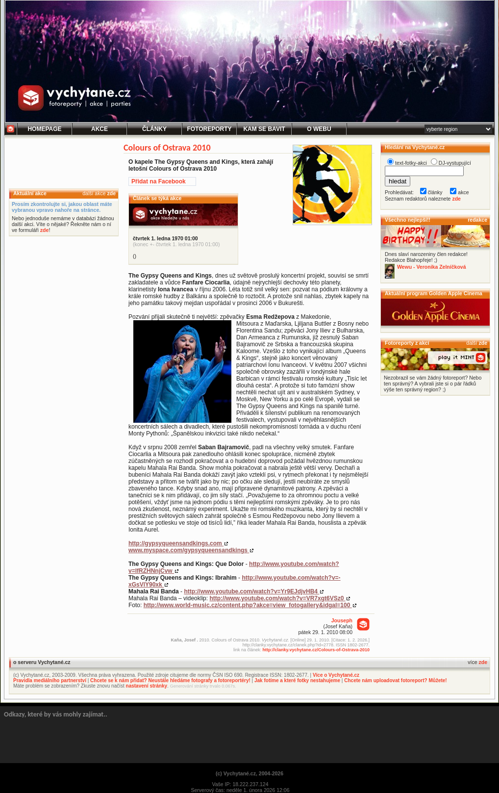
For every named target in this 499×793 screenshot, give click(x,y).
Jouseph (341, 620)
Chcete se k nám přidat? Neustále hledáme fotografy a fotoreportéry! (170, 680)
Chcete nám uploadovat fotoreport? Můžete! (395, 680)
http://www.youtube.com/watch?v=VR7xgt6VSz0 (277, 598)
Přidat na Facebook (158, 181)
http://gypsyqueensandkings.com (176, 543)
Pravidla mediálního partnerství (49, 680)
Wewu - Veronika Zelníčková (431, 267)
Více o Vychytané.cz (336, 675)
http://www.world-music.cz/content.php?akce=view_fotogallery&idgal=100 (248, 605)
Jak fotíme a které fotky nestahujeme (297, 680)
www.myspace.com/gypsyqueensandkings (188, 550)
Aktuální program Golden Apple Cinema (433, 293)
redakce (477, 220)
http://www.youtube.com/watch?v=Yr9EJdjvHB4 (251, 591)
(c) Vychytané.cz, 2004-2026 (249, 773)
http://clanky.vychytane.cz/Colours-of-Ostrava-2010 (316, 649)
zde (111, 193)
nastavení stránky (147, 686)
